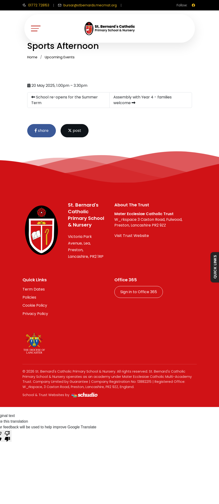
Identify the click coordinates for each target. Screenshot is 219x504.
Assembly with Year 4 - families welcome (142, 100)
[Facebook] (193, 5)
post (74, 130)
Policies (29, 297)
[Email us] (87, 5)
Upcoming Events (60, 57)
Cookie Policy (34, 305)
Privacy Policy (35, 313)
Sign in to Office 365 (138, 292)
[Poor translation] (7, 436)
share (42, 130)
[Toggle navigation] (35, 28)
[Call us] (35, 5)
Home (32, 57)
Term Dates (33, 289)
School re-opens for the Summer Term (64, 100)
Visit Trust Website (131, 235)
